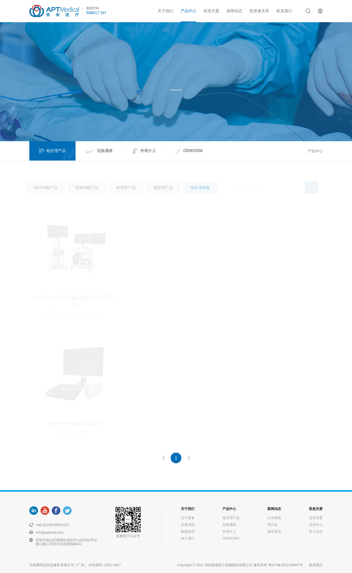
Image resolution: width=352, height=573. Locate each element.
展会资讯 (274, 531)
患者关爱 (316, 518)
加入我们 (188, 538)
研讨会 (272, 525)
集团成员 (188, 531)
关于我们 (165, 11)
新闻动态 (234, 11)
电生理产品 (231, 518)
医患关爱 (211, 11)
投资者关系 (259, 11)
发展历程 (188, 525)
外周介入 (229, 531)
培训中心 (316, 525)
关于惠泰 (188, 518)
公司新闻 (274, 518)
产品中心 (188, 11)
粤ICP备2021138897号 (285, 565)
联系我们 (284, 11)
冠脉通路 (229, 525)
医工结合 (316, 531)
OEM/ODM (230, 538)
